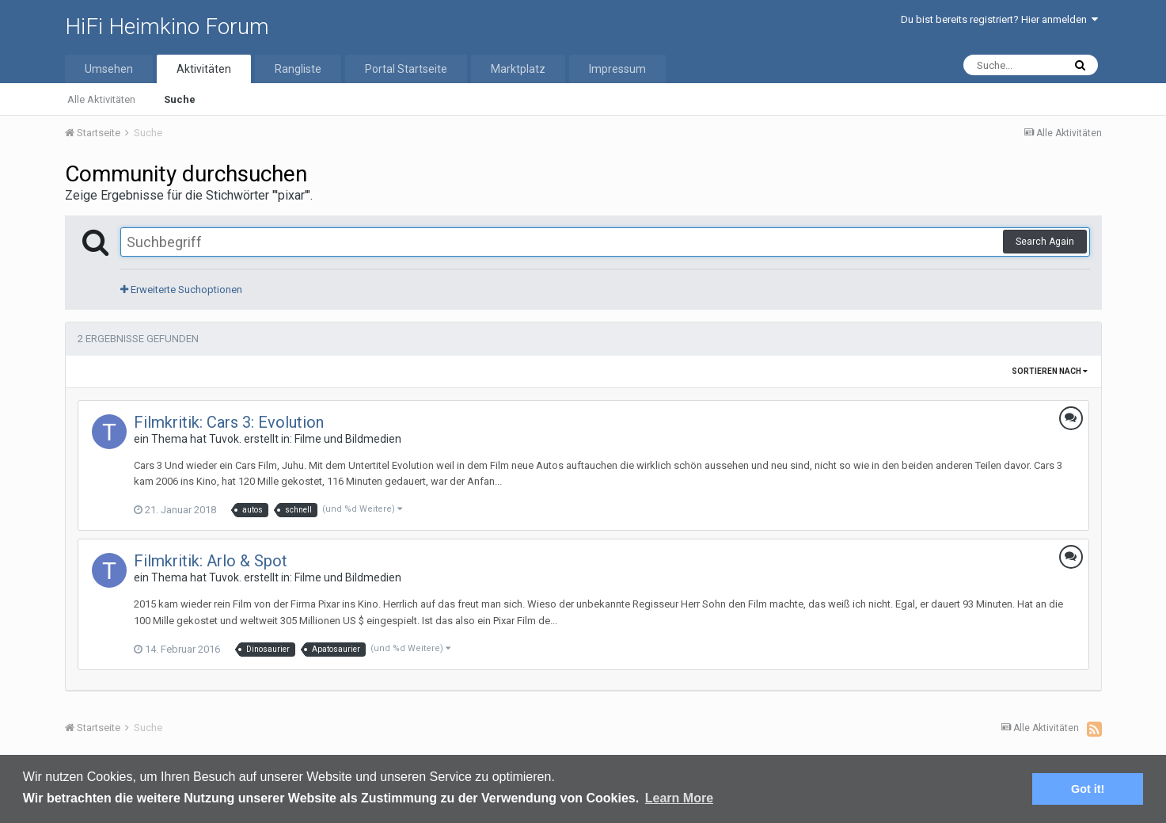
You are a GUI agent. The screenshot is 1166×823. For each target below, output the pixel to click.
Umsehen (109, 69)
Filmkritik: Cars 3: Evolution (229, 422)
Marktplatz (518, 69)
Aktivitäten (204, 69)
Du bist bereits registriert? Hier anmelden (999, 19)
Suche (180, 99)
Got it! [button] (1087, 789)
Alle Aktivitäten (101, 99)
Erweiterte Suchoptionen (181, 289)
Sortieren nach (1050, 371)
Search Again (1045, 241)
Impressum (617, 69)
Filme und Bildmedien (347, 438)
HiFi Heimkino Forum (167, 26)
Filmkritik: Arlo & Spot (210, 560)
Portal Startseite (406, 69)
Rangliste (298, 69)
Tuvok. (225, 438)
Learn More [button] (679, 798)
